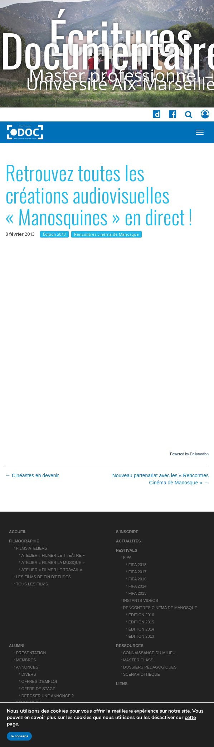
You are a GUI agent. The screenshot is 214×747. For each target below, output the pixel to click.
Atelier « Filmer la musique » (53, 562)
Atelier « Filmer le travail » (51, 570)
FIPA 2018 (137, 564)
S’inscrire (127, 532)
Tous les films (32, 584)
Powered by (189, 454)
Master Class (138, 660)
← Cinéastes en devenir (32, 475)
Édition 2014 (141, 629)
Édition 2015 (141, 622)
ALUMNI (16, 645)
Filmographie (24, 541)
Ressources (130, 645)
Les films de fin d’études (43, 577)
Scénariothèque (141, 674)
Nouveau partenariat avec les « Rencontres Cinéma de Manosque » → (160, 479)
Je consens (19, 736)
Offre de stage (38, 688)
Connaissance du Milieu (149, 653)
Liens (121, 683)
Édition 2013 (54, 234)
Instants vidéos (140, 600)
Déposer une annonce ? (47, 696)
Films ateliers (31, 548)
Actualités (128, 541)
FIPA (127, 557)
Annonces (27, 667)
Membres (26, 660)
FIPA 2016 (137, 579)
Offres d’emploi (39, 681)
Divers (28, 674)
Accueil (17, 532)
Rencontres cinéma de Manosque (106, 234)
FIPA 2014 (137, 586)
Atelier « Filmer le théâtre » (53, 555)
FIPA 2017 (137, 572)
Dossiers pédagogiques (150, 667)
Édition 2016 (141, 615)
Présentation (31, 653)
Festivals (126, 550)
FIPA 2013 (137, 593)
